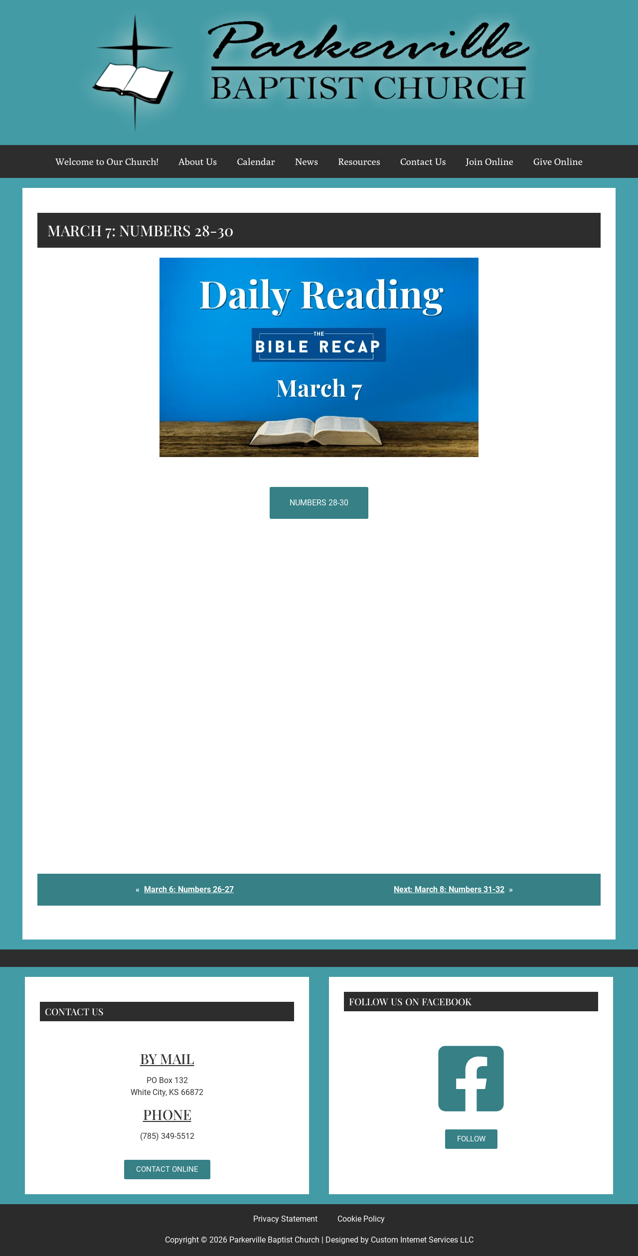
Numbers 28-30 (319, 502)
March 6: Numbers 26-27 (189, 889)
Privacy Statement (285, 1219)
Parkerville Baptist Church (274, 1240)
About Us (197, 161)
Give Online (558, 161)
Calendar (256, 161)
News (306, 161)
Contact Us (423, 161)
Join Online (489, 161)
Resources (359, 161)
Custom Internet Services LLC (422, 1240)
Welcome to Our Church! (107, 161)
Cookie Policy (361, 1219)
